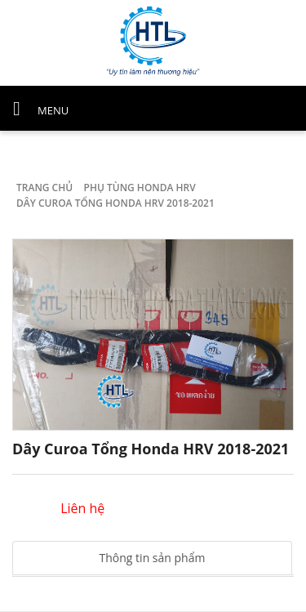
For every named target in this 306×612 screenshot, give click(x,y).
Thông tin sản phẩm (153, 557)
